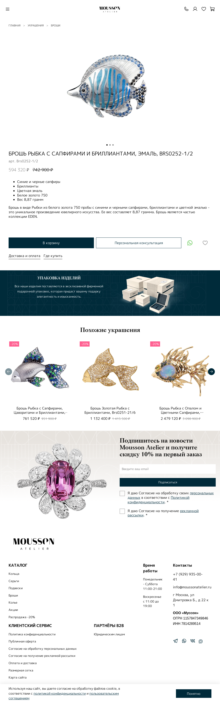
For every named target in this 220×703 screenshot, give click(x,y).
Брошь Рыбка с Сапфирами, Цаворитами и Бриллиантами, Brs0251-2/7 (39, 412)
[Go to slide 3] (113, 145)
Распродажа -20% (22, 617)
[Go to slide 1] (107, 145)
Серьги (14, 581)
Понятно (193, 693)
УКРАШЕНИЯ (36, 25)
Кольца (14, 574)
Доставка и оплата (24, 255)
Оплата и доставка (23, 663)
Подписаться (167, 482)
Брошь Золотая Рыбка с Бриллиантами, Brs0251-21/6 (110, 410)
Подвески (16, 588)
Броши (55, 25)
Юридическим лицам (109, 634)
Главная (14, 25)
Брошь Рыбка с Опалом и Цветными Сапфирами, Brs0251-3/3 (180, 412)
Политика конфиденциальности (32, 634)
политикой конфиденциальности (60, 693)
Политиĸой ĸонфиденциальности (158, 499)
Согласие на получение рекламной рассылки (42, 656)
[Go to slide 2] (110, 145)
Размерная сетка (21, 670)
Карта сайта (18, 677)
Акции (13, 610)
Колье (13, 602)
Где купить (53, 255)
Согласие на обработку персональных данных (43, 649)
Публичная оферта (22, 641)
